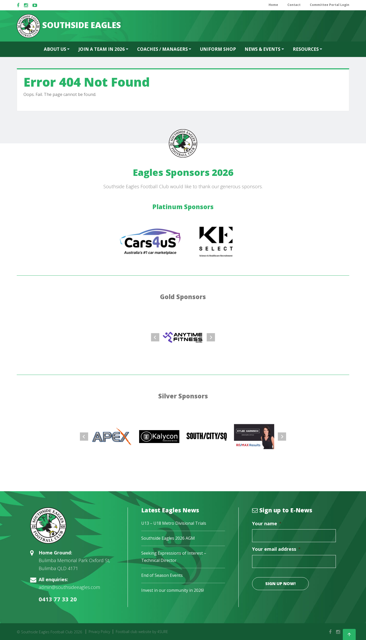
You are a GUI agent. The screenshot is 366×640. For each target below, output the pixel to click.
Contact (294, 5)
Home (273, 5)
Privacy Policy (99, 631)
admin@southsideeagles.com (69, 587)
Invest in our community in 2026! (172, 590)
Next (211, 337)
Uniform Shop (218, 49)
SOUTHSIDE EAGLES (69, 26)
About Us (55, 49)
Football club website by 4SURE (142, 631)
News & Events (262, 49)
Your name (267, 524)
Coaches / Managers (162, 49)
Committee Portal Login (329, 5)
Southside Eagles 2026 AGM (168, 538)
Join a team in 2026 (101, 49)
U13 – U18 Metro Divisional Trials (173, 523)
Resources (306, 49)
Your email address (276, 549)
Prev (155, 337)
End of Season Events (162, 575)
